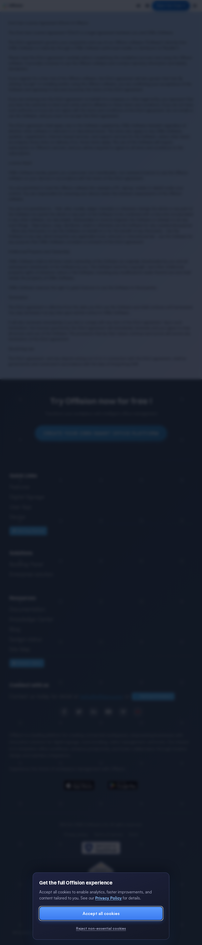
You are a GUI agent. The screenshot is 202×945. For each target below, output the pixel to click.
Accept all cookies (101, 913)
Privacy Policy (108, 898)
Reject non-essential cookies (101, 928)
